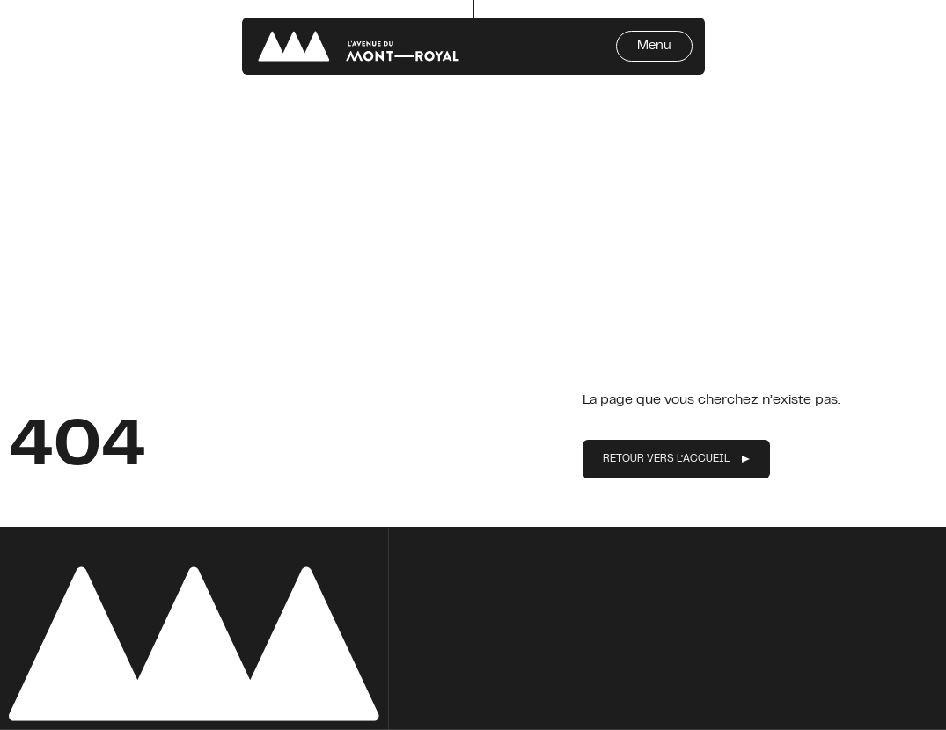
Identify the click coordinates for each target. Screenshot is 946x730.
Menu (654, 46)
